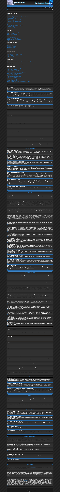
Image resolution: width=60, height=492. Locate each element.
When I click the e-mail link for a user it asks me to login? (16, 28)
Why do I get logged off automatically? (13, 15)
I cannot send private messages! (12, 60)
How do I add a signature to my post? (13, 32)
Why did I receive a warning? (11, 37)
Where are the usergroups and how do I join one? (15, 54)
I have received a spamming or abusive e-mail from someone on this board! (19, 61)
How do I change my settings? (12, 23)
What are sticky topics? (11, 48)
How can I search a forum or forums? (13, 67)
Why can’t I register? (10, 20)
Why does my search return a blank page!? (14, 68)
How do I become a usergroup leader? (13, 55)
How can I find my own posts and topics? (13, 70)
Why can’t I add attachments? (12, 36)
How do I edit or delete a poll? (12, 35)
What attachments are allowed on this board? (14, 76)
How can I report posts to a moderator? (13, 38)
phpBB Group (33, 467)
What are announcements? (11, 47)
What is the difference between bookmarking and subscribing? (17, 72)
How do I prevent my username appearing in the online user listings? (18, 16)
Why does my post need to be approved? (13, 40)
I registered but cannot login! (11, 18)
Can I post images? (10, 45)
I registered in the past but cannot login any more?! (15, 19)
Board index (9, 9)
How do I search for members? (12, 69)
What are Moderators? (10, 52)
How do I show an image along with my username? (15, 27)
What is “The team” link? (11, 57)
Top (7, 90)
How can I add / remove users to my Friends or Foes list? (16, 64)
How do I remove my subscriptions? (12, 74)
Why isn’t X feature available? (12, 80)
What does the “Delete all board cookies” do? (14, 21)
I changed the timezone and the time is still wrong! (15, 25)
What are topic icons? (10, 49)
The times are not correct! (11, 24)
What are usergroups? (10, 53)
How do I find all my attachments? (12, 77)
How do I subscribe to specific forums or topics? (14, 73)
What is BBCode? (10, 43)
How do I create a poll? (11, 33)
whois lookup (26, 480)
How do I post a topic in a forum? (12, 31)
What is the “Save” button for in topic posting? (14, 39)
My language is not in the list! (11, 26)
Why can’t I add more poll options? (12, 34)
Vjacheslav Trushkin (28, 490)
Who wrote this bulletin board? (12, 79)
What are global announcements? (12, 46)
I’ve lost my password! (10, 17)
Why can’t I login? (10, 14)
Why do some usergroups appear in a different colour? (15, 56)
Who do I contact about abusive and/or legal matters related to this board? (18, 81)
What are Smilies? (10, 44)
